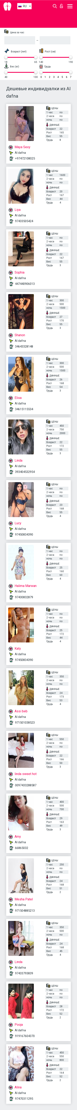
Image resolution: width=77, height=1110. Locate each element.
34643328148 (24, 346)
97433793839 (24, 973)
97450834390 (24, 534)
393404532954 (25, 472)
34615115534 (24, 409)
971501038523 (25, 722)
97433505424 (24, 221)
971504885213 (25, 910)
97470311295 (24, 1099)
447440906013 (25, 284)
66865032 (21, 848)
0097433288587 (25, 785)
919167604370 (25, 1036)
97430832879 (24, 597)
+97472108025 (25, 158)
